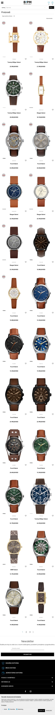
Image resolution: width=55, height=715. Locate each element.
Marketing (20, 709)
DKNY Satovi (14, 569)
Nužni (5, 709)
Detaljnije (3, 705)
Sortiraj (3, 7)
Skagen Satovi (41, 113)
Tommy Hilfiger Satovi (14, 62)
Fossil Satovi (14, 163)
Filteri (52, 7)
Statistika (12, 709)
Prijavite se (27, 654)
